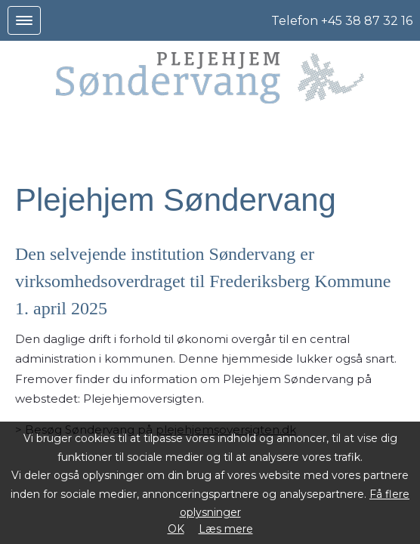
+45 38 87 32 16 (366, 21)
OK (176, 529)
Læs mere (226, 529)
